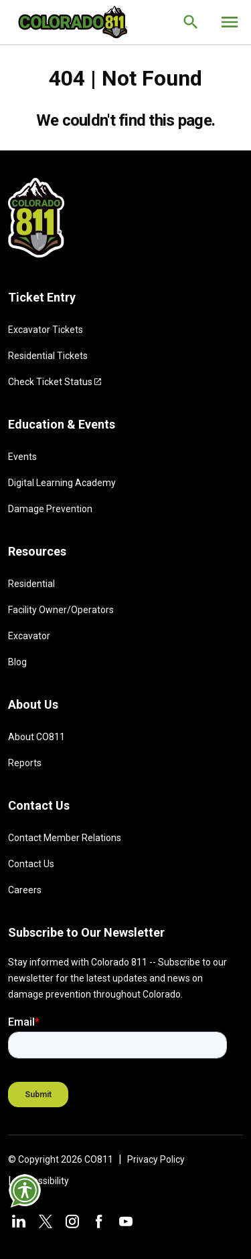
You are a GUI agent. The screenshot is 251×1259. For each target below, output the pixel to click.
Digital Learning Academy (62, 482)
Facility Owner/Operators (61, 609)
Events (22, 456)
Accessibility (43, 1180)
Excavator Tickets (45, 329)
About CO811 (36, 736)
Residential (31, 583)
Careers (24, 890)
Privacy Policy (156, 1159)
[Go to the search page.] (190, 22)
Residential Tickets (48, 355)
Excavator (29, 636)
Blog (17, 662)
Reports (24, 763)
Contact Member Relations (64, 837)
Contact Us (31, 864)
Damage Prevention (50, 508)
